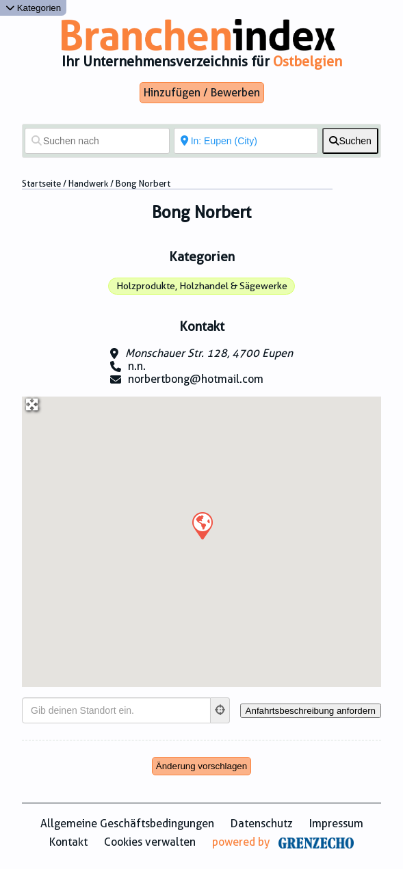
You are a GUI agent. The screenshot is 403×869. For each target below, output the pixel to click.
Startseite (41, 183)
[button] (202, 525)
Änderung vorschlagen (201, 766)
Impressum (336, 823)
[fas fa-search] (350, 141)
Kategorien (33, 8)
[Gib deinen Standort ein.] (116, 710)
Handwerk (88, 183)
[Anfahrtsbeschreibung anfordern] (310, 711)
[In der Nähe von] (246, 141)
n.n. (137, 366)
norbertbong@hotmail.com (195, 379)
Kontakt (68, 841)
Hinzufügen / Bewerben (202, 92)
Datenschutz (262, 823)
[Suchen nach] (97, 141)
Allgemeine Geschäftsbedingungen (127, 823)
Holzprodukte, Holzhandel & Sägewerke (201, 285)
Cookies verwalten (150, 841)
